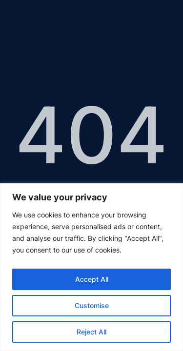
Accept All (91, 279)
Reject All (91, 332)
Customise (92, 305)
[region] (91, 267)
